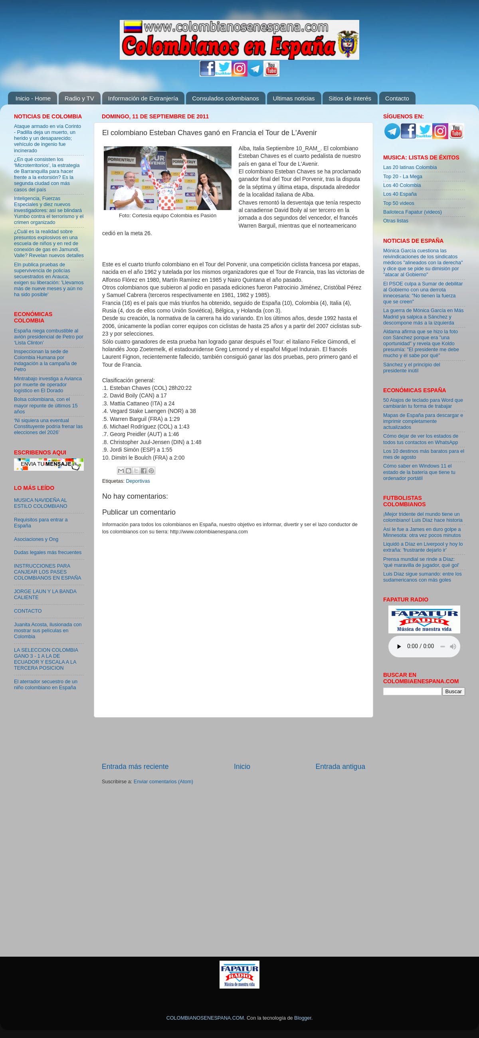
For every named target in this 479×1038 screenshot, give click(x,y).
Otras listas (395, 221)
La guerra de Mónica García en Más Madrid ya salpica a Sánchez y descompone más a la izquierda (423, 316)
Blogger (302, 1018)
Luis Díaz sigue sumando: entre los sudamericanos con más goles (422, 577)
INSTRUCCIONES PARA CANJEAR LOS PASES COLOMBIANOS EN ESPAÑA (47, 572)
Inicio (242, 767)
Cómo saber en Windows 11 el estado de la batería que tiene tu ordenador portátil (419, 472)
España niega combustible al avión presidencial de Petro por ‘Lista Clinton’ (48, 337)
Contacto (397, 98)
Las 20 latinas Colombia (410, 167)
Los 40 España (400, 194)
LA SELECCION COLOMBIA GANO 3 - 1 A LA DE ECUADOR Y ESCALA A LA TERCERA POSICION (46, 659)
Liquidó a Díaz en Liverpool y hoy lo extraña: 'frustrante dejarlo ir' (423, 547)
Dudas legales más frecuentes (47, 552)
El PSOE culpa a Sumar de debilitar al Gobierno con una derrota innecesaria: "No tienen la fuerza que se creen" (423, 293)
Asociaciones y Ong (36, 539)
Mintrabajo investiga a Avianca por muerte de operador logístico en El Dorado (48, 384)
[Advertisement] (233, 740)
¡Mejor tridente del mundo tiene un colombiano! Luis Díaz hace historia (423, 517)
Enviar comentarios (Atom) (163, 781)
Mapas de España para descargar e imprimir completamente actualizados (423, 421)
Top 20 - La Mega (402, 176)
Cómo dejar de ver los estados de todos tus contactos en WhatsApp (420, 439)
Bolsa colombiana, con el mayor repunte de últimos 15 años (46, 405)
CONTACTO (28, 611)
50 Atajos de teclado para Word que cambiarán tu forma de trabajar (423, 403)
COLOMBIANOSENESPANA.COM (205, 1018)
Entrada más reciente (135, 767)
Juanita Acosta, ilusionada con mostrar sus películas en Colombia (47, 630)
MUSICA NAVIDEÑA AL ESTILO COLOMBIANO (40, 503)
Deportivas (138, 481)
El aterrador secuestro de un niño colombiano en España (45, 684)
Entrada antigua (340, 767)
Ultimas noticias (294, 98)
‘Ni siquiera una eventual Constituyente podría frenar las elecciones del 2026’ (48, 426)
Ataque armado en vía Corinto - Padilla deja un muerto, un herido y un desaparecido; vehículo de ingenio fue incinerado (47, 138)
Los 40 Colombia (402, 185)
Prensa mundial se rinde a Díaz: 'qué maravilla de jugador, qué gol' (421, 562)
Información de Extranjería (143, 98)
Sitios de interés (350, 98)
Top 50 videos (398, 203)
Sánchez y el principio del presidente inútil (411, 368)
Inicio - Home (33, 98)
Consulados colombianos (225, 98)
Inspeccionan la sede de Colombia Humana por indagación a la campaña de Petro (45, 360)
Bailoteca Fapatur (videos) (412, 212)
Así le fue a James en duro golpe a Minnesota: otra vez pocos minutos (422, 532)
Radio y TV (79, 98)
